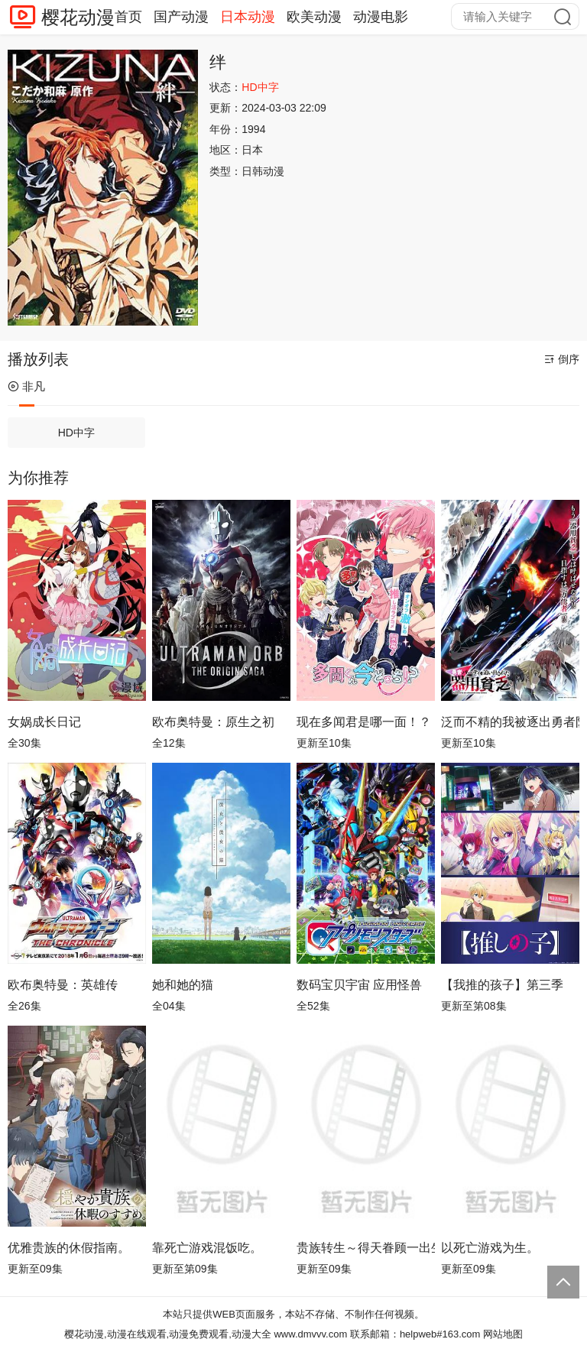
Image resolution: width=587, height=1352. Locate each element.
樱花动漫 (78, 17)
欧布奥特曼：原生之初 (213, 721)
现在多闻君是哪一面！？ (364, 721)
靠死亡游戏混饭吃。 (207, 1247)
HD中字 (76, 432)
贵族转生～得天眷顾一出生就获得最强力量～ (366, 1247)
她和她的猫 (182, 984)
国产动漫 (181, 16)
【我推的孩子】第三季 (502, 984)
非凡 (26, 386)
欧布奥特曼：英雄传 (63, 984)
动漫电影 (380, 16)
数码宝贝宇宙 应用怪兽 (359, 984)
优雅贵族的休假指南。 (69, 1247)
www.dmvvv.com (310, 1334)
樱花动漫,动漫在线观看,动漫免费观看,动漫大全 (167, 1334)
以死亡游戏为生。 (490, 1247)
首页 (128, 16)
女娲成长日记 (44, 721)
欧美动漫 (314, 16)
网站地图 (503, 1334)
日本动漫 (247, 16)
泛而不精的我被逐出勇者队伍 (510, 721)
